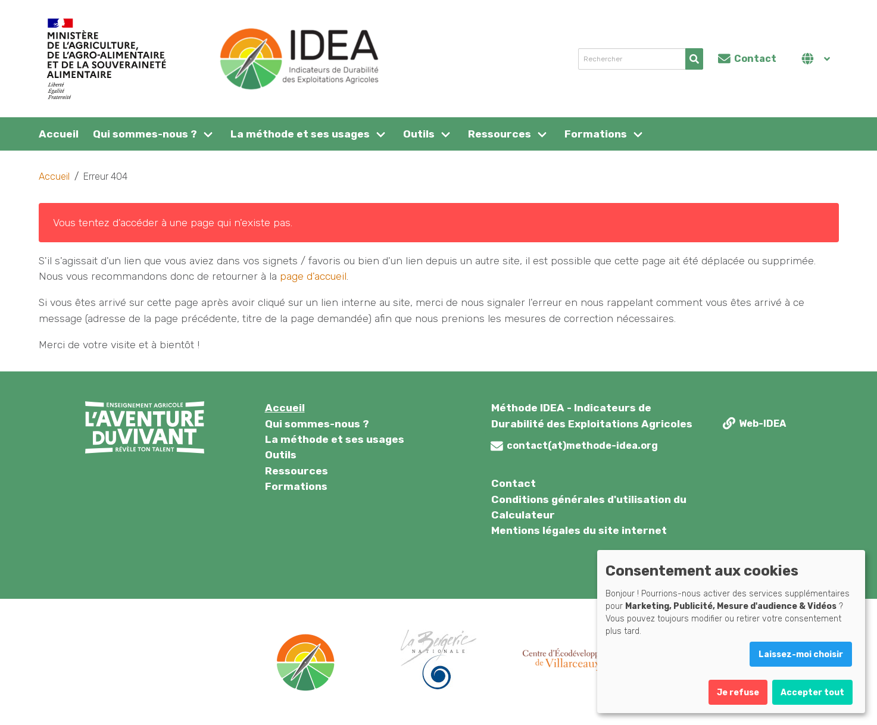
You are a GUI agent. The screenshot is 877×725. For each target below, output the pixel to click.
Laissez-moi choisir (801, 654)
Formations (595, 134)
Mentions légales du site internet (579, 530)
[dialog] (731, 631)
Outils (419, 134)
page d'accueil (313, 276)
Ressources (499, 134)
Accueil (59, 134)
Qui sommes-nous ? (145, 134)
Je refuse (738, 693)
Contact (513, 483)
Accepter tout (812, 693)
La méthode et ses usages (300, 134)
